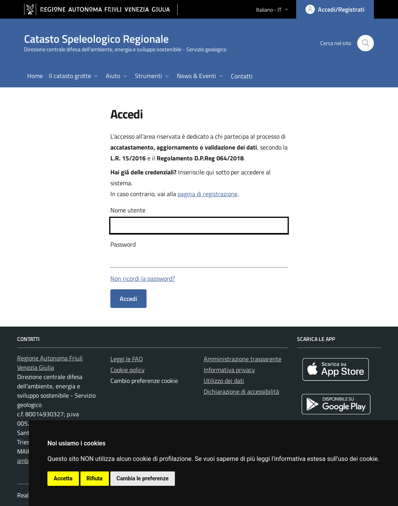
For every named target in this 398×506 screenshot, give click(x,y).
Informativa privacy (229, 369)
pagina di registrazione (207, 193)
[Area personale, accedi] (335, 9)
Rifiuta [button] (95, 478)
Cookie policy (127, 369)
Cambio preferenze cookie (144, 380)
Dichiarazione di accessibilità (241, 391)
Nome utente (127, 210)
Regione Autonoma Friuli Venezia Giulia (50, 362)
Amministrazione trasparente (242, 358)
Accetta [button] (63, 478)
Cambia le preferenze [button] (143, 478)
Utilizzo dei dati (224, 380)
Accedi (128, 298)
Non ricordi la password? (142, 278)
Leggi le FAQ (126, 358)
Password (123, 244)
